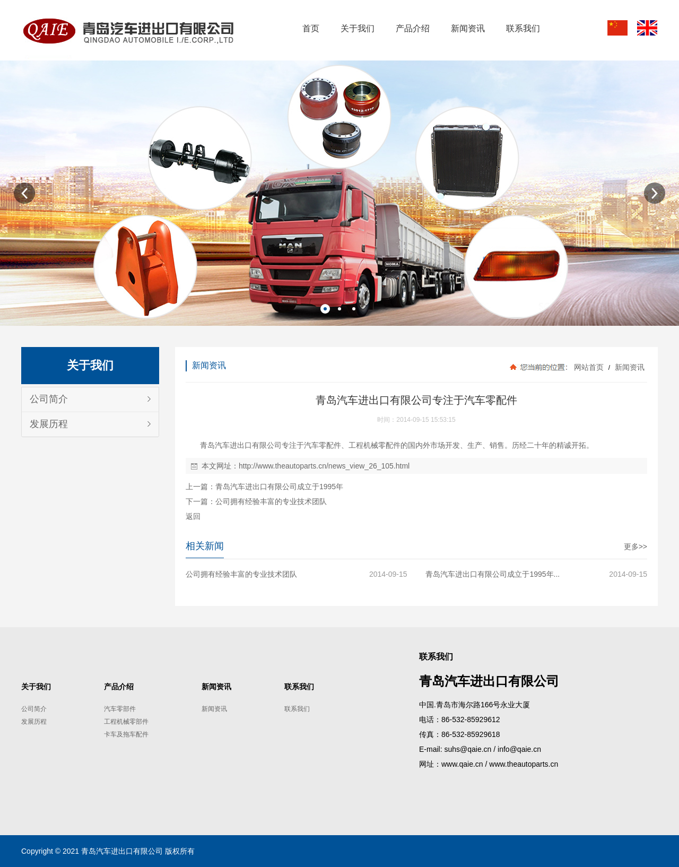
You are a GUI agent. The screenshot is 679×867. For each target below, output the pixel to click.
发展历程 (49, 424)
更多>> (635, 546)
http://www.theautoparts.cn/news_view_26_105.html (324, 466)
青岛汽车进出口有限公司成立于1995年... (492, 574)
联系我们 (297, 709)
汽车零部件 (120, 709)
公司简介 (49, 399)
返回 (193, 516)
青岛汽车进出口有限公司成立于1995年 (279, 486)
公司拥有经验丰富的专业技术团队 (271, 501)
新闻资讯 (629, 367)
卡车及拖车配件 (126, 734)
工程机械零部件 (126, 721)
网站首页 (589, 367)
